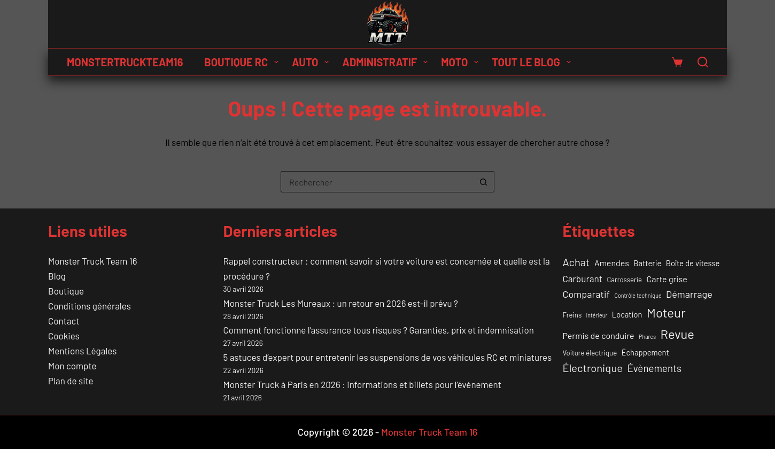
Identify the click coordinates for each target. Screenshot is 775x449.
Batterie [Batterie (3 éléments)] (647, 263)
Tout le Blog (533, 62)
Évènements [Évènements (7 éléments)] (654, 368)
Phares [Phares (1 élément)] (647, 336)
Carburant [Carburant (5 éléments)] (582, 278)
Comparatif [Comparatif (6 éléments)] (586, 294)
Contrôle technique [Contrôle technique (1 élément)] (637, 295)
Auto (312, 62)
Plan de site (70, 380)
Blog (57, 275)
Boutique (66, 290)
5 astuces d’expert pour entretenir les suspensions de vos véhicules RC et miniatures (387, 357)
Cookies (64, 335)
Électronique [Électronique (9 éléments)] (593, 367)
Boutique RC (243, 62)
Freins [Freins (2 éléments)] (572, 315)
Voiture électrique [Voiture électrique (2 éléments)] (590, 353)
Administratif (387, 62)
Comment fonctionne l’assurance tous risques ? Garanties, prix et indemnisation (378, 329)
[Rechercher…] (377, 181)
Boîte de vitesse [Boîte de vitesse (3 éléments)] (693, 263)
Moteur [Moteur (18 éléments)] (666, 312)
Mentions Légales (82, 350)
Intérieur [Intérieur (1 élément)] (597, 315)
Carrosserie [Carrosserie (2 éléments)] (624, 279)
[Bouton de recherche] (483, 181)
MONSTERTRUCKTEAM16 (125, 62)
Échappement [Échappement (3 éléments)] (645, 352)
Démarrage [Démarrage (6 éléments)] (689, 294)
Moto (462, 62)
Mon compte (72, 365)
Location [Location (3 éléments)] (627, 314)
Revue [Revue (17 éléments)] (677, 334)
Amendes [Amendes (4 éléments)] (611, 263)
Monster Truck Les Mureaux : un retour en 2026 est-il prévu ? (340, 303)
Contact (64, 320)
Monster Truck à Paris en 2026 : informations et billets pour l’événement (362, 384)
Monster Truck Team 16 (92, 261)
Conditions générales (89, 305)
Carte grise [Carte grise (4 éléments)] (667, 279)
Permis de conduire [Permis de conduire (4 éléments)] (598, 335)
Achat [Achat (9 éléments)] (576, 262)
